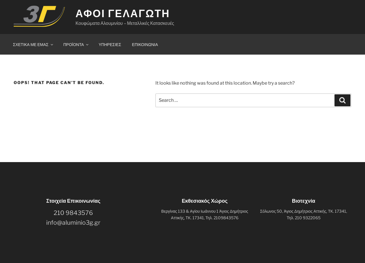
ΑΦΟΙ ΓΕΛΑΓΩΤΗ (123, 13)
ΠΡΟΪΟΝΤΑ (76, 44)
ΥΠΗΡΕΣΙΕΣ (110, 44)
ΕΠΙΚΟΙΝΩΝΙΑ (145, 44)
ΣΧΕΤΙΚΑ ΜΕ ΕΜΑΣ (33, 44)
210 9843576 (73, 212)
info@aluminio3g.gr (73, 222)
